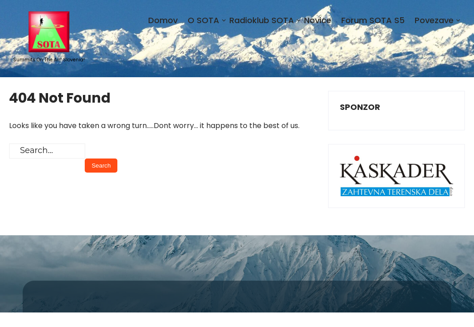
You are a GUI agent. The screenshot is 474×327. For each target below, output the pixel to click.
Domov (163, 20)
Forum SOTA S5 (373, 20)
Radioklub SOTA (261, 20)
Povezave (434, 20)
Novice (317, 20)
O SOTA (203, 20)
